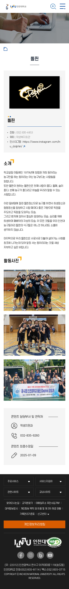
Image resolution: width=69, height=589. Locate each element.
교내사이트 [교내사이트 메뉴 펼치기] (44, 492)
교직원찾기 (27, 503)
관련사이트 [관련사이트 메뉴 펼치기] (13, 492)
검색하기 (53, 6)
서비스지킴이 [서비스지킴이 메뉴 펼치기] (46, 481)
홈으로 (5, 49)
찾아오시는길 (12, 503)
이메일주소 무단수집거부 (48, 503)
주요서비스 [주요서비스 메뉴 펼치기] (13, 481)
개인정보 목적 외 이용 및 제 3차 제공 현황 (41, 508)
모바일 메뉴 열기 (62, 6)
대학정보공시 (11, 508)
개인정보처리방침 (34, 524)
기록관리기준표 (27, 514)
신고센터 (42, 514)
